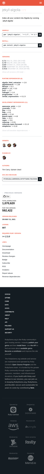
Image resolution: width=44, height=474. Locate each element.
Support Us (9, 329)
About (7, 315)
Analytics (5, 270)
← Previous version (12, 193)
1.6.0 (4, 65)
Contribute (9, 312)
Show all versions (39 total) (12, 72)
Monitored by (14, 437)
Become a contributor (13, 351)
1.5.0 (4, 67)
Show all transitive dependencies (15, 130)
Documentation (8, 249)
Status (7, 294)
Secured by (31, 453)
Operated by (14, 405)
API (6, 322)
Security (8, 333)
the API (33, 345)
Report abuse (7, 273)
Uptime (7, 298)
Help (7, 319)
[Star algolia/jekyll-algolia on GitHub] (6, 196)
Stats (7, 308)
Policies (8, 326)
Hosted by (14, 421)
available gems (26, 348)
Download (6, 253)
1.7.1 (4, 61)
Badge (4, 260)
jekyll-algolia (11, 10)
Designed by (31, 404)
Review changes (8, 256)
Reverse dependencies (11, 277)
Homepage (6, 246)
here (32, 388)
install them (21, 345)
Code (7, 301)
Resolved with (31, 421)
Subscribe (6, 263)
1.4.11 (4, 69)
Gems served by (30, 437)
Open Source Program (21, 365)
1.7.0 (4, 63)
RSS (4, 266)
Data (7, 305)
